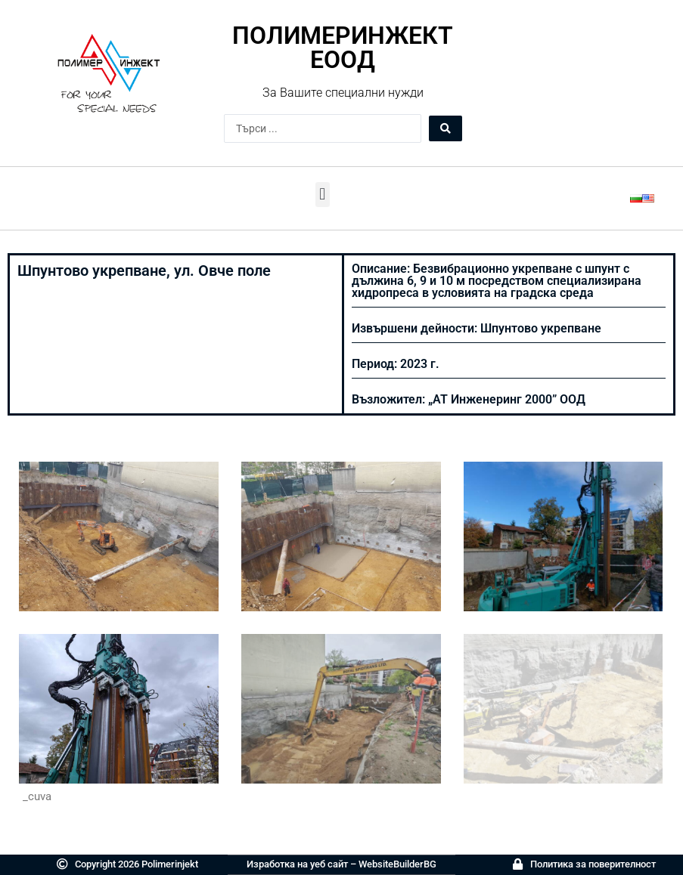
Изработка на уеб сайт (297, 864)
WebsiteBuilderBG (397, 864)
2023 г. (419, 364)
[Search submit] (445, 128)
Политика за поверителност (593, 864)
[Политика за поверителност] (517, 864)
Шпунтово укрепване (540, 328)
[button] (322, 194)
